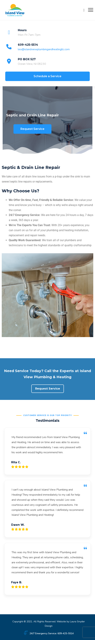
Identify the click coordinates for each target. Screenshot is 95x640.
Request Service (32, 129)
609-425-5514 (28, 44)
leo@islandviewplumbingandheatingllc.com (44, 49)
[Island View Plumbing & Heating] (15, 10)
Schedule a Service (47, 76)
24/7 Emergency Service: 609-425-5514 (52, 633)
